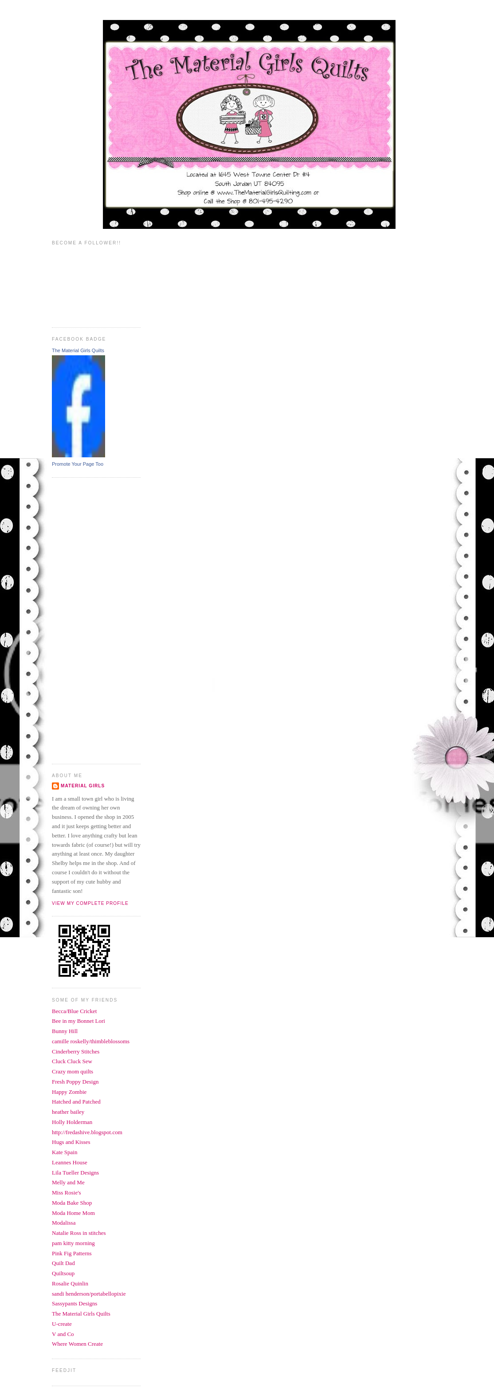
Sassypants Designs (74, 1303)
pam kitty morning (73, 1243)
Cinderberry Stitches (75, 1051)
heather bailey (68, 1111)
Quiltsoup (63, 1273)
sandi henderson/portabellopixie (88, 1293)
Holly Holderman (72, 1122)
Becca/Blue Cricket (74, 1011)
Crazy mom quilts (72, 1071)
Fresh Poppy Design (75, 1081)
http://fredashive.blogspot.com (87, 1132)
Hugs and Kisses (71, 1142)
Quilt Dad (63, 1263)
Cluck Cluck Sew (72, 1061)
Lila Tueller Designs (75, 1172)
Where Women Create (77, 1343)
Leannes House (69, 1162)
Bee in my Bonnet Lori (78, 1021)
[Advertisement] (87, 620)
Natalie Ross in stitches (79, 1233)
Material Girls (83, 785)
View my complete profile (90, 903)
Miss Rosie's (66, 1192)
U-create (62, 1323)
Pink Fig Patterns (72, 1253)
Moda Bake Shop (72, 1202)
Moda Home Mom (73, 1213)
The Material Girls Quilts (78, 350)
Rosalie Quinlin (70, 1283)
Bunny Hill (65, 1031)
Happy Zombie (69, 1091)
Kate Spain (64, 1152)
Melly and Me (68, 1182)
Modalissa (63, 1222)
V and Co (63, 1334)
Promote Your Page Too (77, 464)
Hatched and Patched (76, 1101)
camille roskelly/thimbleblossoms (90, 1041)
